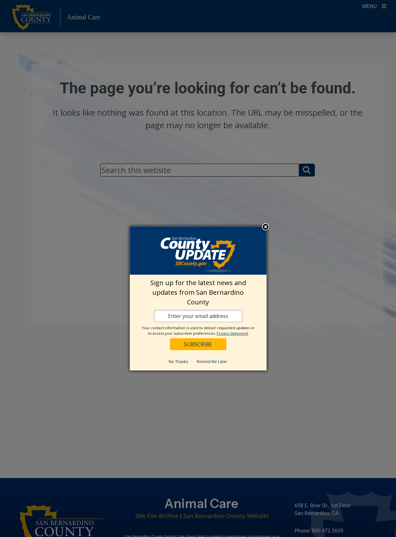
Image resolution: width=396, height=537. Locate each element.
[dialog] (198, 298)
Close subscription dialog (265, 227)
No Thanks (178, 361)
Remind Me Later (212, 361)
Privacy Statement (232, 333)
